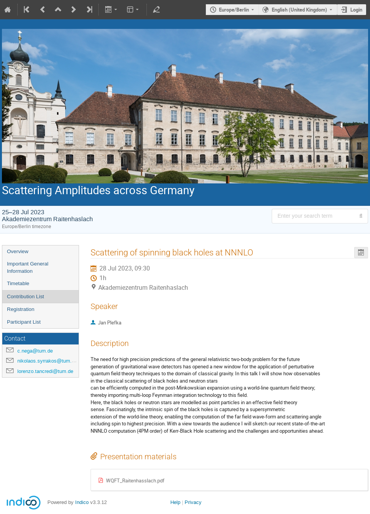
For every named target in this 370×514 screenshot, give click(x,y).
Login (356, 9)
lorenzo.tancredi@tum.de (45, 371)
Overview (18, 251)
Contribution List (25, 296)
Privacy (193, 502)
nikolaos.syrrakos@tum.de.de (50, 361)
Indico (82, 502)
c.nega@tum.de (35, 351)
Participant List (23, 322)
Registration (20, 309)
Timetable (18, 283)
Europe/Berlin (234, 9)
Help (175, 502)
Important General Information (27, 267)
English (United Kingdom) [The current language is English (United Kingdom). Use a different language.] (299, 9)
